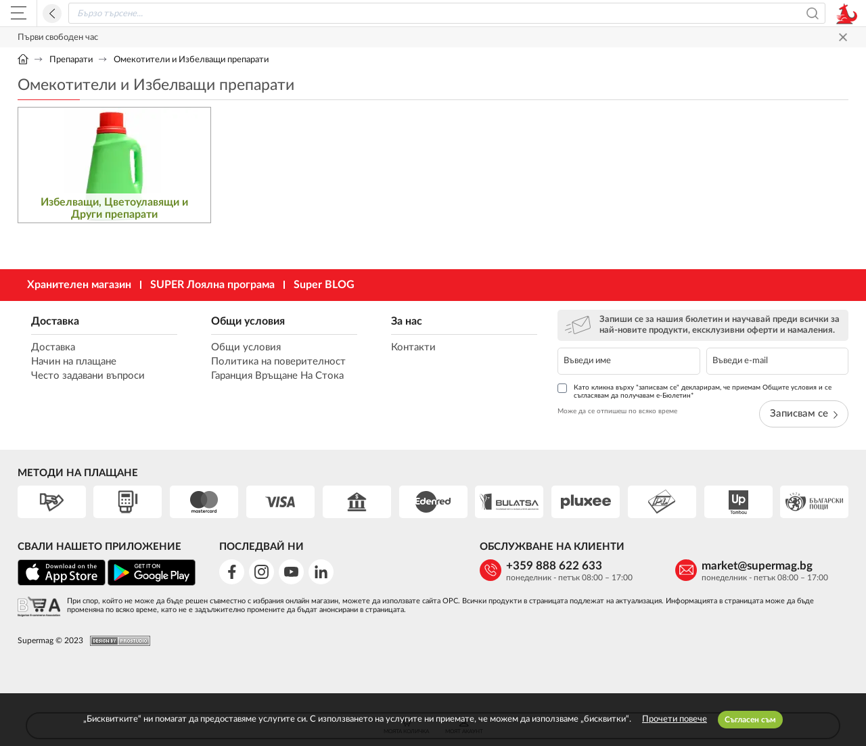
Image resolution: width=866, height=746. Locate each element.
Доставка (55, 321)
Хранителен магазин (79, 284)
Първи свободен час (58, 37)
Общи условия (248, 321)
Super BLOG (324, 284)
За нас (406, 321)
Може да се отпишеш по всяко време (617, 411)
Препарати (71, 59)
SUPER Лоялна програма (212, 284)
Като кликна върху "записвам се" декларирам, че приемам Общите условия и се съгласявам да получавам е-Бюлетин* (694, 391)
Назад (52, 13)
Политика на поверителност (278, 361)
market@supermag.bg (757, 566)
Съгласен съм (750, 720)
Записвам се (804, 414)
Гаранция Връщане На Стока (277, 376)
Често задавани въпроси (88, 376)
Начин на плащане (73, 361)
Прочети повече (674, 719)
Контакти (413, 347)
